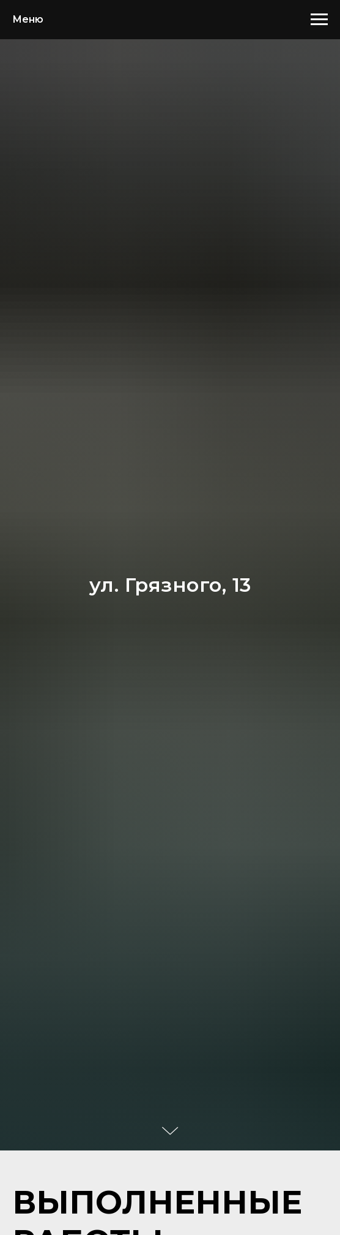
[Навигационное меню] (319, 19)
